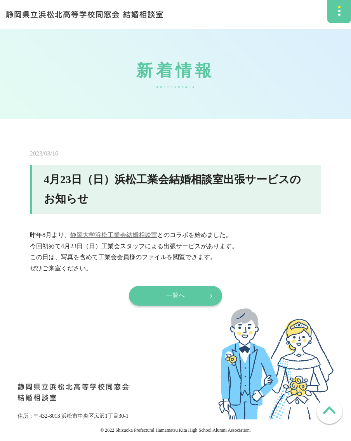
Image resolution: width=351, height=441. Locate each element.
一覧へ (175, 295)
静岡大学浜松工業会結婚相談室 (113, 235)
